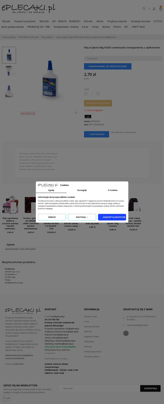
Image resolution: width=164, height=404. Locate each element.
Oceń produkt (97, 134)
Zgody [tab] (51, 190)
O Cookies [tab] (112, 190)
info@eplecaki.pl (58, 316)
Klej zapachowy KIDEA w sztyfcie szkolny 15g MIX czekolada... (10, 223)
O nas (86, 321)
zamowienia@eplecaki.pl (137, 325)
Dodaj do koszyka (98, 103)
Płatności (88, 331)
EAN (86, 124)
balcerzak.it (19, 364)
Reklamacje (89, 341)
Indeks (87, 121)
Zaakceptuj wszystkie (114, 217)
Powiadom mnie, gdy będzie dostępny (108, 66)
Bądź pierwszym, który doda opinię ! (20, 249)
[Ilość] (92, 93)
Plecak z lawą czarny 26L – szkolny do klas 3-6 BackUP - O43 (51, 223)
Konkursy (88, 346)
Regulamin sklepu (91, 336)
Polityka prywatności (93, 351)
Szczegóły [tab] (82, 190)
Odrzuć (52, 217)
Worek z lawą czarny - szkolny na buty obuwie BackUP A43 (133, 222)
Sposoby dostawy (91, 326)
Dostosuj (82, 217)
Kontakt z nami (90, 316)
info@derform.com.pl (14, 282)
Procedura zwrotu (91, 356)
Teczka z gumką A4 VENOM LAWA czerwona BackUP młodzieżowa (31, 223)
